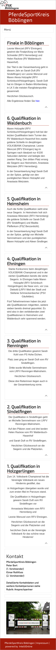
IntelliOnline (25, 646)
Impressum (42, 642)
